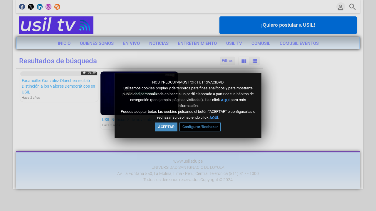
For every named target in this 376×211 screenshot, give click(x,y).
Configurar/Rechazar (200, 127)
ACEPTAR (166, 127)
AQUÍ (225, 100)
